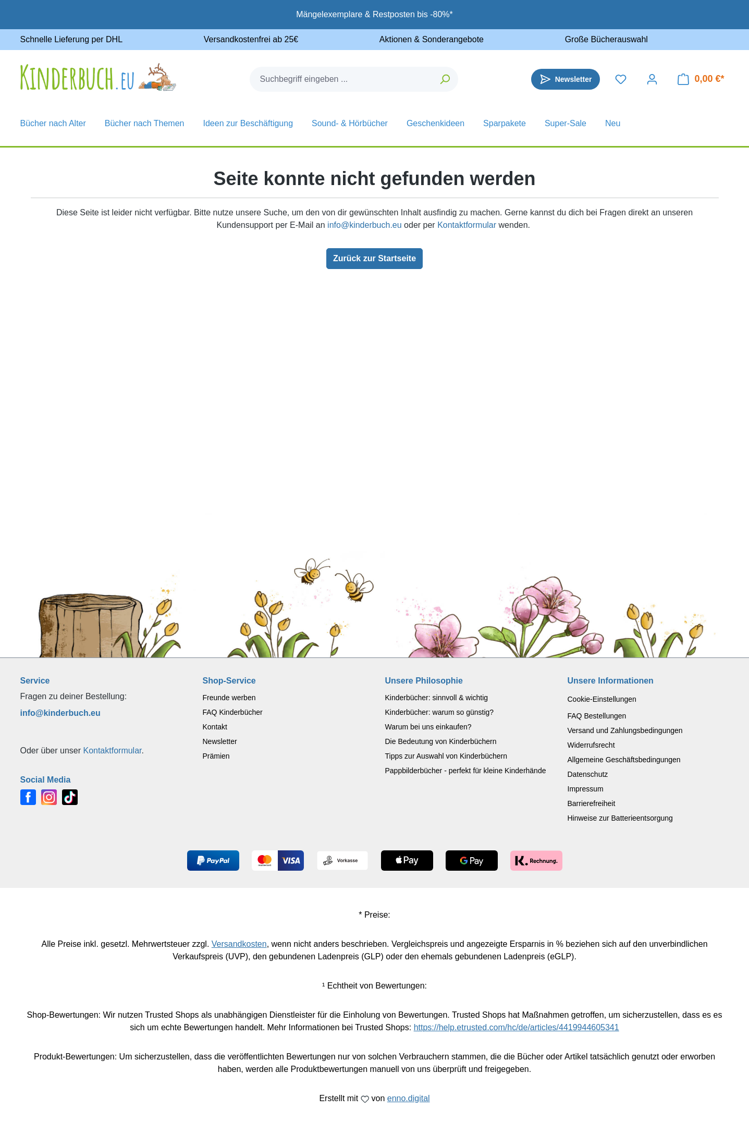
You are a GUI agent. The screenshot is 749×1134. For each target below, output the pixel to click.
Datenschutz (588, 774)
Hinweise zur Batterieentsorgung (620, 818)
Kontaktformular (466, 225)
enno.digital (408, 1098)
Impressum (586, 789)
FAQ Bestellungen (597, 716)
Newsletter (220, 741)
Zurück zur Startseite (374, 258)
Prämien (216, 756)
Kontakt (215, 727)
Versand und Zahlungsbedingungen (625, 730)
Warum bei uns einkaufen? (428, 727)
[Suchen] (445, 79)
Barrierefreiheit (592, 803)
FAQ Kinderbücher (233, 712)
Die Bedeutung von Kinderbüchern (441, 741)
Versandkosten (239, 944)
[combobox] (341, 79)
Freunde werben (229, 697)
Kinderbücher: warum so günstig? (439, 712)
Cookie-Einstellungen (602, 699)
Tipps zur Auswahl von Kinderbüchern (446, 756)
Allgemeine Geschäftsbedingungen (624, 759)
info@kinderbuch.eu (364, 225)
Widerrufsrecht (591, 745)
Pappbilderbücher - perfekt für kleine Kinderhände (465, 770)
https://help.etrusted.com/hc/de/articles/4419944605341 (516, 1027)
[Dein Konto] (652, 79)
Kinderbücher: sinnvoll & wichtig (436, 697)
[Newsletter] (565, 79)
